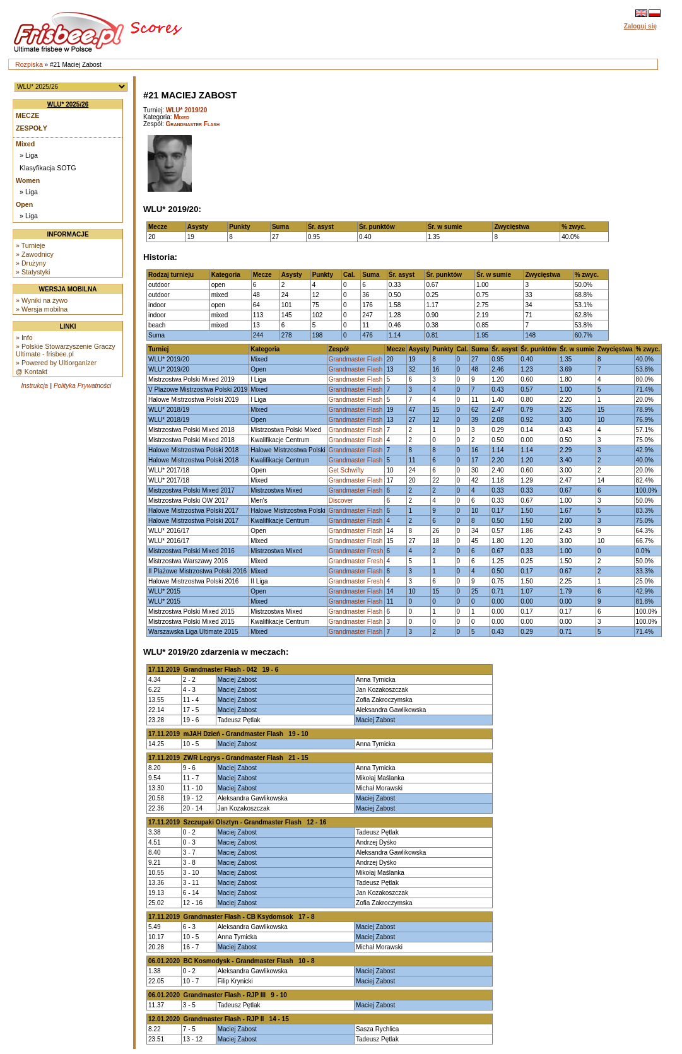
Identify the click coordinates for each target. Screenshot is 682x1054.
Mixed (25, 144)
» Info (24, 337)
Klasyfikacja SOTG (48, 168)
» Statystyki (33, 272)
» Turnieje (30, 245)
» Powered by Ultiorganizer (56, 362)
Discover (341, 500)
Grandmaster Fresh (356, 550)
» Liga (29, 155)
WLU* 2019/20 (187, 110)
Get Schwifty (346, 470)
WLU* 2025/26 (68, 104)
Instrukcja (34, 385)
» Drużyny (31, 263)
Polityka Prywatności (83, 385)
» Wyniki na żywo (42, 300)
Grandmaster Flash (193, 123)
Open (24, 204)
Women (28, 180)
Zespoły (31, 128)
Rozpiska (29, 64)
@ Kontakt (31, 371)
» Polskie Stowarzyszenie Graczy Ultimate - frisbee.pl (65, 350)
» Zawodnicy (35, 254)
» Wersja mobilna (42, 309)
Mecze (27, 115)
